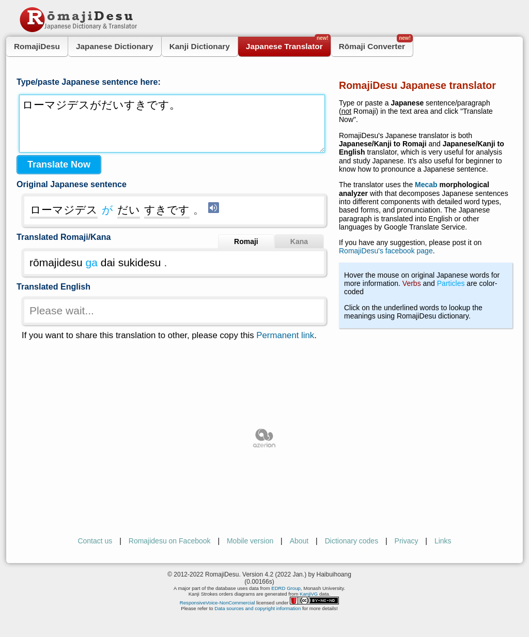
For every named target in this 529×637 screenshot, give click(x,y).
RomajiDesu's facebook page (386, 251)
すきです (167, 210)
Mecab (426, 184)
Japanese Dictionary (114, 46)
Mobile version (250, 541)
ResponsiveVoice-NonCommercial (217, 602)
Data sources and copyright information (257, 608)
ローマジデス (64, 210)
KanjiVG (309, 594)
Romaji (246, 241)
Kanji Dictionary (199, 46)
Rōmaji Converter (376, 44)
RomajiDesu (37, 46)
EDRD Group (286, 588)
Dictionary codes (352, 541)
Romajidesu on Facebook (170, 541)
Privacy (406, 541)
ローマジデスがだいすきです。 (172, 124)
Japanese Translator (288, 44)
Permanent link (285, 335)
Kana (299, 241)
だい (128, 210)
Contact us (94, 541)
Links (443, 541)
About (299, 541)
